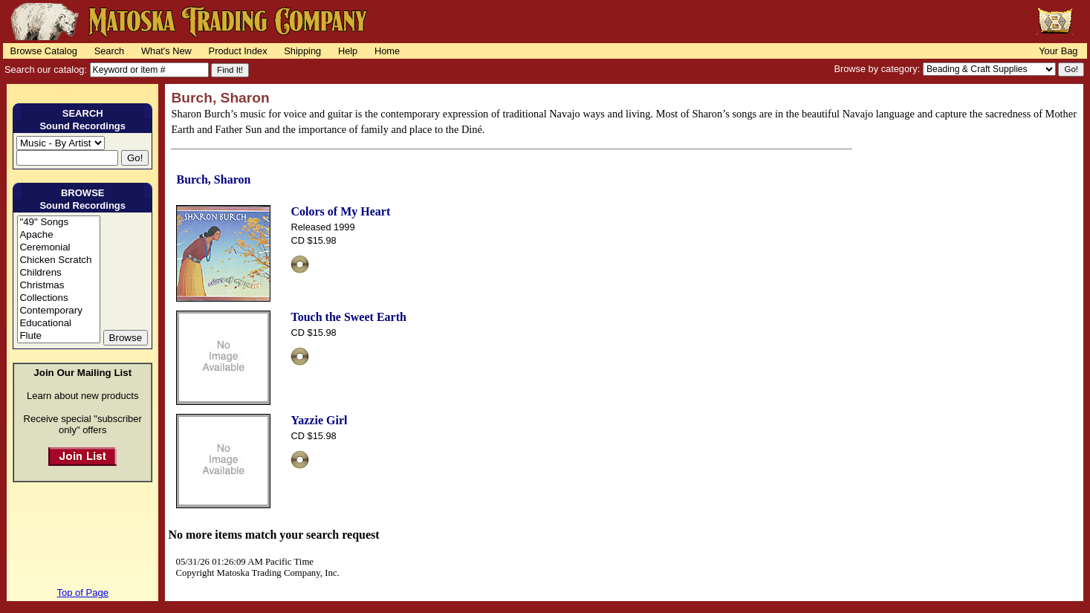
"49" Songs (58, 222)
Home (387, 50)
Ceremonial (58, 247)
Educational (58, 323)
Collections (58, 298)
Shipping (302, 50)
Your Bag (1058, 50)
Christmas (58, 285)
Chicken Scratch (58, 260)
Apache (58, 235)
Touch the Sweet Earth (348, 317)
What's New (166, 50)
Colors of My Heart (340, 211)
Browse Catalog (43, 50)
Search (109, 50)
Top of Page (82, 592)
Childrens (58, 273)
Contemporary (58, 311)
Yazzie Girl (319, 420)
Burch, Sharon (213, 179)
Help (347, 50)
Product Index (238, 50)
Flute (58, 336)
